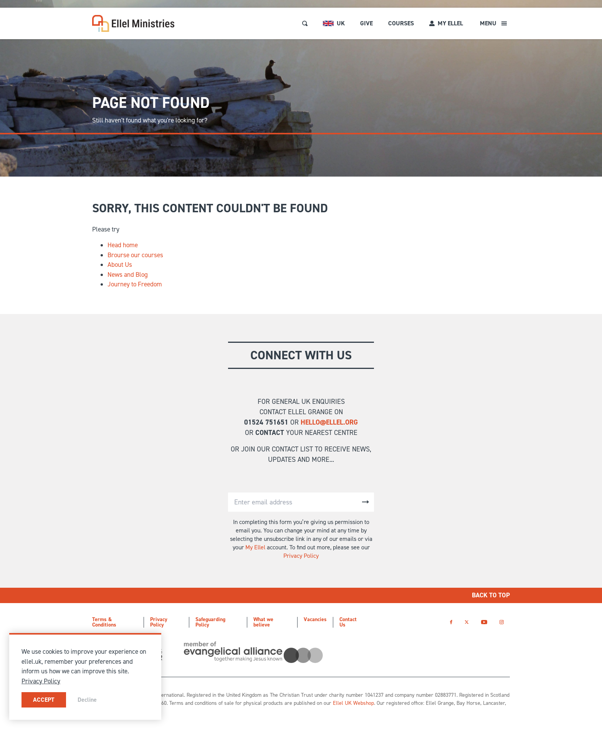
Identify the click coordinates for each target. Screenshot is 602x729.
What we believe (263, 622)
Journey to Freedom (135, 284)
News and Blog (128, 274)
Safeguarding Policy (210, 622)
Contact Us (348, 622)
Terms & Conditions (104, 622)
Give (366, 23)
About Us (120, 264)
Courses (401, 23)
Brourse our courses (135, 255)
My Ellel (255, 547)
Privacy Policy (301, 556)
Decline (87, 700)
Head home (123, 245)
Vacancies (315, 619)
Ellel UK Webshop (353, 703)
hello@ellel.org (329, 422)
